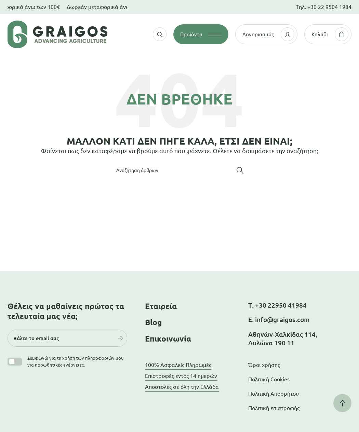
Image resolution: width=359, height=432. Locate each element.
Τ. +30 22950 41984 (277, 305)
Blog (153, 322)
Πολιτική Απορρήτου (273, 394)
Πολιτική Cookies (269, 379)
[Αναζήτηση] (179, 170)
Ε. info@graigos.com (278, 319)
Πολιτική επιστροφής (274, 408)
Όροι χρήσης (264, 365)
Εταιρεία (161, 306)
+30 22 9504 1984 (329, 7)
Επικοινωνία (168, 338)
